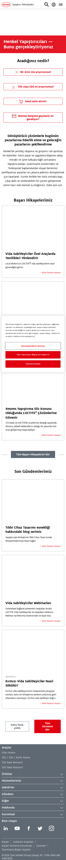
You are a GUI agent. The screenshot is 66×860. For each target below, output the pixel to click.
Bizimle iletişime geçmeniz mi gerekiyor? (32, 117)
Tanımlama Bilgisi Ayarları (16, 849)
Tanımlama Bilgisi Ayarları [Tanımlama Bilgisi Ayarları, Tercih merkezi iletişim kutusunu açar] (33, 346)
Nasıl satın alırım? (32, 101)
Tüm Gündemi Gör (47, 726)
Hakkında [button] (33, 807)
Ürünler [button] (33, 774)
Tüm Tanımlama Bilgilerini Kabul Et (33, 355)
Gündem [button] (33, 794)
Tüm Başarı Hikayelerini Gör (33, 454)
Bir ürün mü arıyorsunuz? (32, 72)
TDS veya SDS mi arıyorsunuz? (32, 86)
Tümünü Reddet (33, 364)
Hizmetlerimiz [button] (33, 781)
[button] (46, 4)
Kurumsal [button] (33, 814)
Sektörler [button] (33, 787)
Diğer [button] (33, 801)
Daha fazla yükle (17, 726)
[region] (33, 344)
